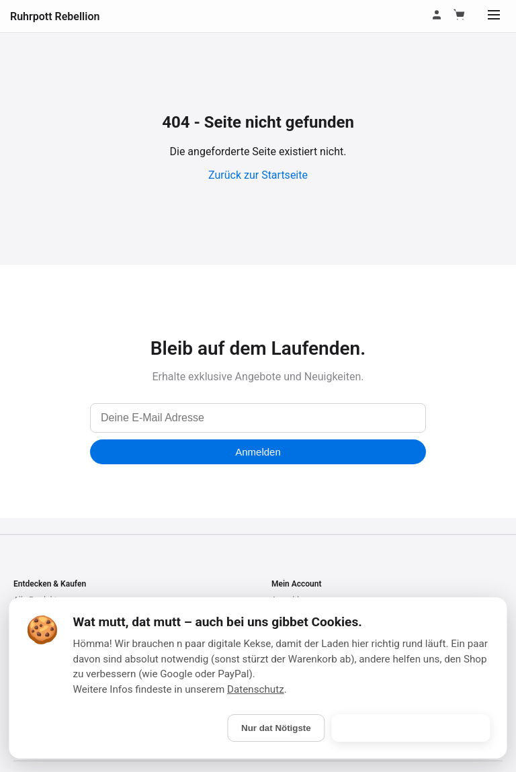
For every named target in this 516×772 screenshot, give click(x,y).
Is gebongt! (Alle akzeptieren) (411, 728)
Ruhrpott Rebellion (54, 16)
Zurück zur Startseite (258, 175)
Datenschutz (255, 689)
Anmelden (258, 452)
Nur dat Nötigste (276, 728)
